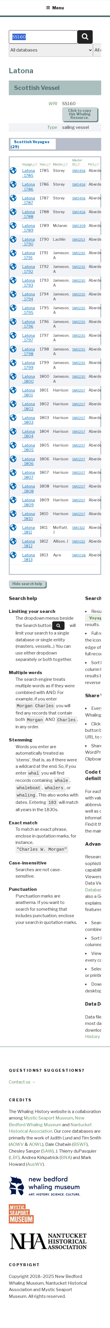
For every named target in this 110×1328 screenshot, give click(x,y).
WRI (52, 103)
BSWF (80, 1144)
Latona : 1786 (28, 187)
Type (52, 127)
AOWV (17, 1144)
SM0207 (78, 390)
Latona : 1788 (28, 214)
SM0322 (78, 528)
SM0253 (78, 240)
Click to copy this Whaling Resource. (79, 114)
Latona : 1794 (28, 296)
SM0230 (78, 253)
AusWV (35, 1164)
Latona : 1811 (28, 530)
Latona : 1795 (28, 310)
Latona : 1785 (28, 173)
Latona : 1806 (28, 461)
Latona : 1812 (28, 543)
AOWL (35, 1144)
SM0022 (78, 541)
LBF (14, 1157)
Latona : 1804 (28, 434)
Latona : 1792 (28, 269)
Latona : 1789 (28, 228)
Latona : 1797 (28, 338)
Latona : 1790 (28, 242)
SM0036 (79, 555)
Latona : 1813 (28, 557)
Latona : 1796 (28, 324)
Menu (55, 7)
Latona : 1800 (28, 379)
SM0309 (79, 226)
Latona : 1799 (28, 365)
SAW (47, 1151)
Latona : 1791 (28, 255)
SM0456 (78, 171)
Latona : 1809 (28, 502)
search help (27, 584)
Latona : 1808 (28, 488)
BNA (66, 1157)
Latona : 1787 (28, 200)
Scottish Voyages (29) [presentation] (30, 144)
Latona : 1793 (28, 283)
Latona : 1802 (28, 406)
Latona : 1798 (28, 351)
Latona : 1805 (28, 447)
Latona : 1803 (28, 420)
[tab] (33, 144)
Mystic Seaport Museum (48, 1118)
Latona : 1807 (28, 475)
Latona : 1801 (28, 392)
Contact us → (22, 1082)
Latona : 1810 (28, 516)
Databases (96, 890)
